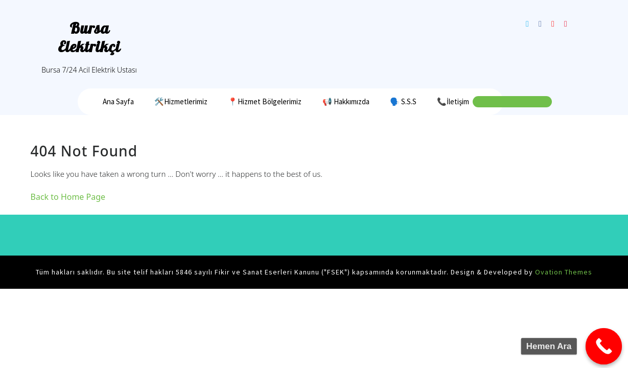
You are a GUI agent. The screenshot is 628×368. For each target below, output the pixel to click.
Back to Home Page (68, 196)
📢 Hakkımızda (345, 101)
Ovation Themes (562, 272)
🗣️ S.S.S (403, 101)
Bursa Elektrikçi (89, 37)
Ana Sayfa (118, 101)
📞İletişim (453, 101)
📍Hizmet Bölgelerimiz (264, 101)
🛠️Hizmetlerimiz (180, 101)
